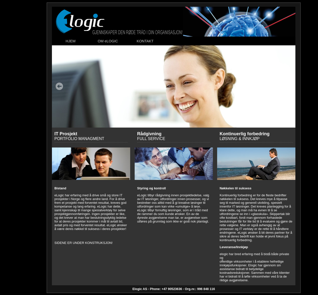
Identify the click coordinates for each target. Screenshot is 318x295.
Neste (288, 86)
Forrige (59, 86)
